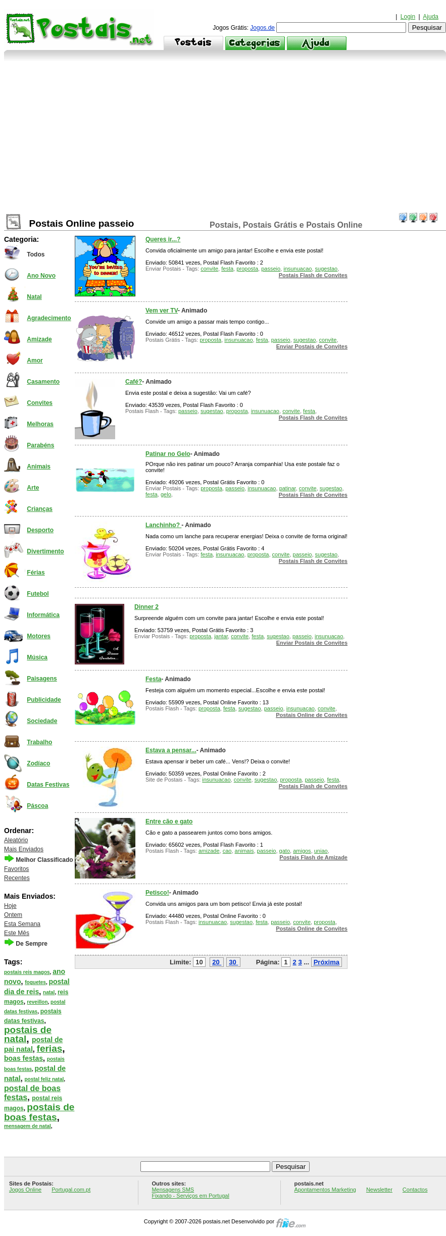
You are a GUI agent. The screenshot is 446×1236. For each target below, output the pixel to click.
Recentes (17, 878)
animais (244, 851)
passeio (270, 269)
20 (215, 962)
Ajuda (430, 16)
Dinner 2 (146, 606)
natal (49, 992)
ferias (50, 1048)
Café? (133, 381)
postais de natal (28, 1034)
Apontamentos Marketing (325, 1190)
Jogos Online (25, 1190)
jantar (221, 636)
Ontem (13, 914)
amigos (302, 851)
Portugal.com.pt (71, 1190)
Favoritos (16, 868)
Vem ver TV (161, 310)
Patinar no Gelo (167, 453)
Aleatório (16, 840)
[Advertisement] (225, 137)
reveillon (37, 1002)
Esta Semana (22, 924)
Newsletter (379, 1190)
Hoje (10, 905)
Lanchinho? (163, 525)
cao (227, 851)
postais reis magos (27, 972)
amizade (209, 851)
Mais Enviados (23, 849)
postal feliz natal (44, 1079)
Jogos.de (262, 27)
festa (227, 269)
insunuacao (297, 269)
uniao (321, 851)
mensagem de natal (27, 1126)
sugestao (326, 269)
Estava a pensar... (170, 750)
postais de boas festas (39, 1112)
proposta (247, 269)
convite (209, 269)
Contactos (415, 1190)
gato (284, 851)
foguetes (35, 982)
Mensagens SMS (173, 1190)
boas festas (23, 1058)
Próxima (326, 962)
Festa (153, 679)
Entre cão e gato (168, 821)
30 (232, 962)
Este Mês (16, 933)
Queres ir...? (162, 239)
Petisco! (157, 892)
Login (408, 16)
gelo (166, 494)
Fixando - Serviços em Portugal (190, 1196)
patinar (287, 488)
